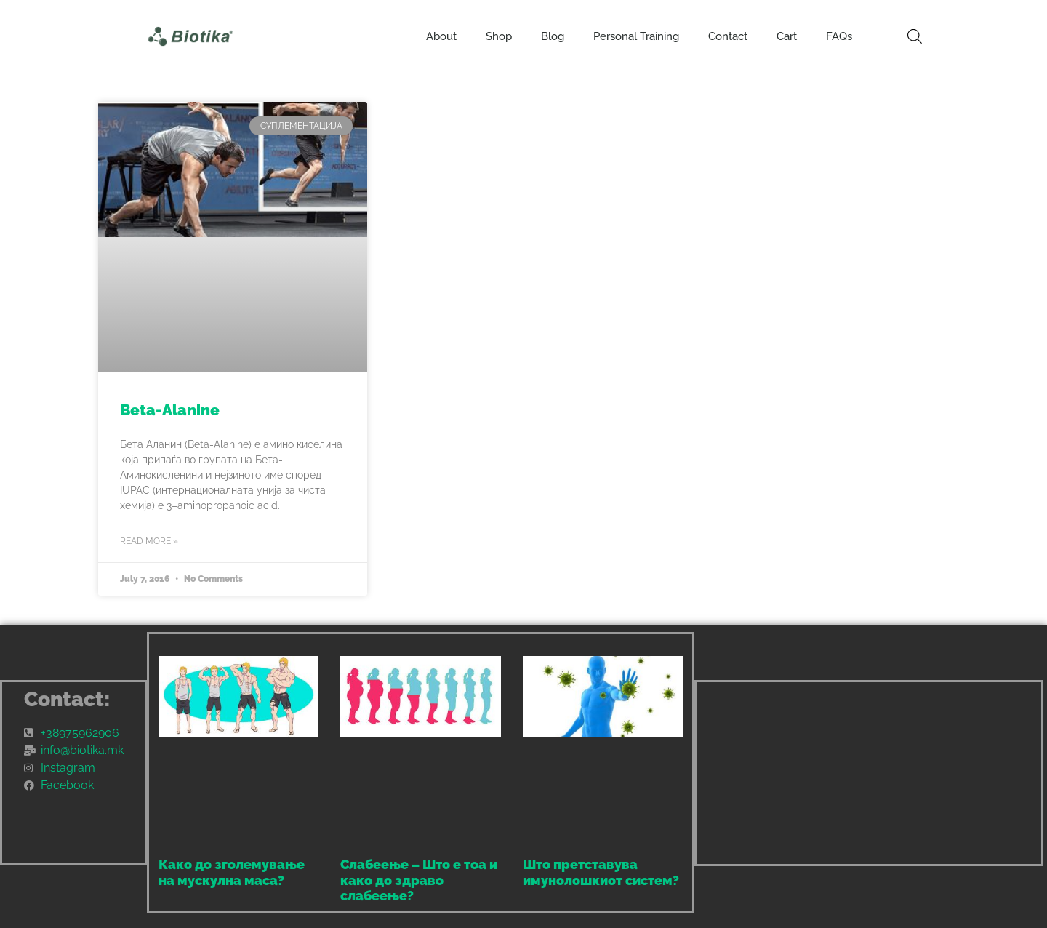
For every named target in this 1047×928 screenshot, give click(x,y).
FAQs (839, 36)
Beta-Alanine (170, 410)
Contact (727, 36)
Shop (499, 36)
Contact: (67, 699)
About (441, 36)
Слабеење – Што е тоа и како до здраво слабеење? (418, 880)
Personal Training (636, 36)
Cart (787, 36)
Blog (552, 36)
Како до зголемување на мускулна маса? (232, 872)
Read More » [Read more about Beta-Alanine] (149, 541)
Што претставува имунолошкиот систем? (601, 872)
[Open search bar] (914, 36)
